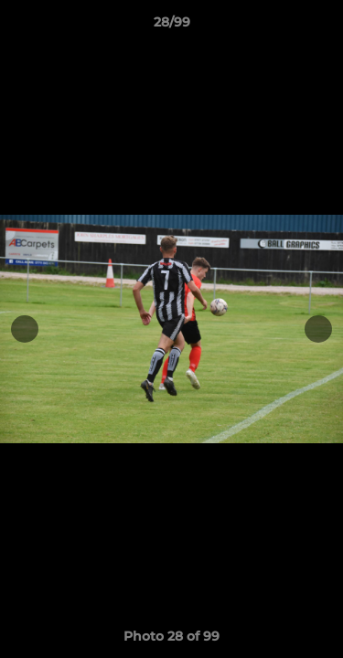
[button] (321, 26)
